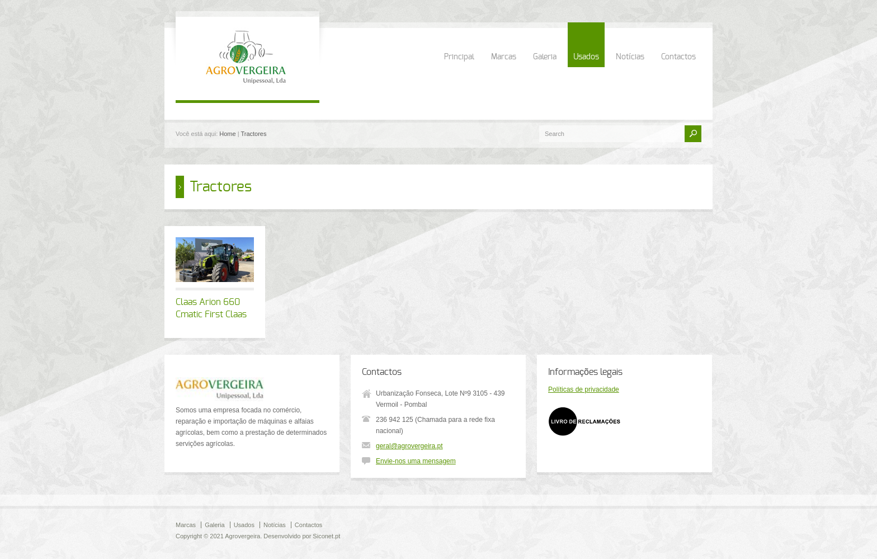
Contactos (678, 57)
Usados (586, 57)
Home (227, 133)
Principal (459, 57)
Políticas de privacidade (583, 389)
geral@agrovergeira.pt (409, 446)
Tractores (253, 133)
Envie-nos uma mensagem (416, 461)
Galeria (545, 57)
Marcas (503, 57)
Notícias (630, 57)
